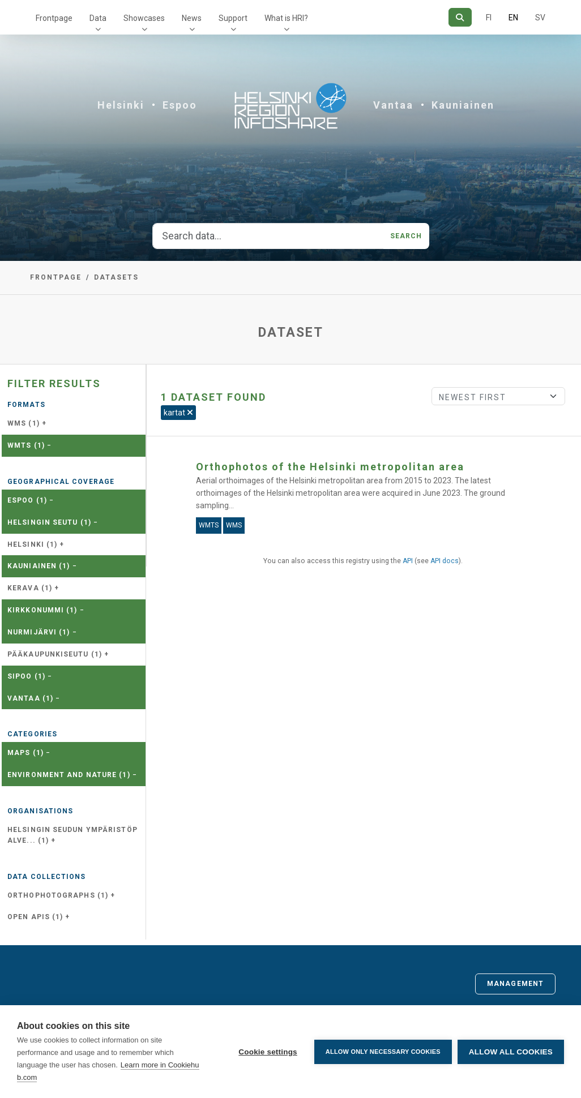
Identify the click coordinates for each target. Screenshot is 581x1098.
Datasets (116, 277)
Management (515, 984)
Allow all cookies (511, 1052)
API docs (444, 561)
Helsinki (120, 105)
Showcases (144, 18)
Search (406, 236)
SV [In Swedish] (540, 17)
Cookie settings (267, 1052)
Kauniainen (463, 105)
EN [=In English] (513, 17)
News (192, 18)
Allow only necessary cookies (383, 1051)
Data (97, 18)
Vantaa (393, 105)
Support (233, 18)
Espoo (180, 105)
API (408, 561)
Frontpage (54, 18)
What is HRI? (286, 18)
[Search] (460, 17)
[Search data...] (268, 236)
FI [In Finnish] (489, 17)
